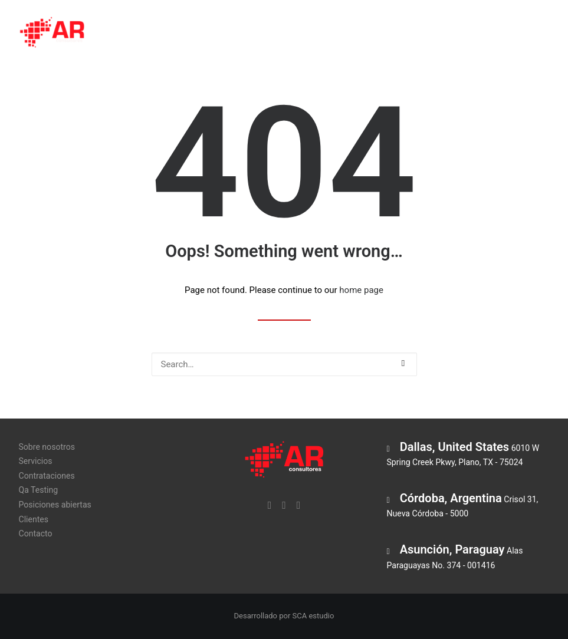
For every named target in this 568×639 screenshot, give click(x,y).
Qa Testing (363, 33)
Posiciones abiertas (445, 33)
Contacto (35, 533)
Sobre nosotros (148, 33)
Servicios (218, 33)
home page (361, 290)
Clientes (521, 33)
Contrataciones (290, 33)
